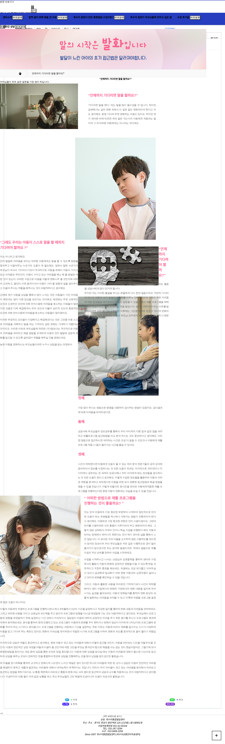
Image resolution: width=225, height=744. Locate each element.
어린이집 (55, 28)
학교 (66, 28)
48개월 (76, 28)
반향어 (29, 28)
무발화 (18, 28)
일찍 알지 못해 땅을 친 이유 (42, 17)
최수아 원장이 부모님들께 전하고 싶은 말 (151, 17)
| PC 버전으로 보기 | (112, 716)
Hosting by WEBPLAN (112, 737)
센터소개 (7, 17)
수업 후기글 (183, 17)
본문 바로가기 (7, 2)
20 (46, 28)
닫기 (34, 10)
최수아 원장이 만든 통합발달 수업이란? (93, 17)
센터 (38, 28)
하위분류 (17, 17)
